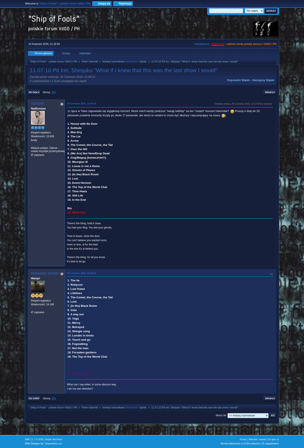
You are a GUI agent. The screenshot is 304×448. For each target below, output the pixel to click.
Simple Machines (53, 439)
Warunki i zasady (257, 439)
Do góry (34, 398)
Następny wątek (263, 80)
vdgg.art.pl (217, 44)
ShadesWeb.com (53, 443)
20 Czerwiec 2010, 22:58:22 (81, 273)
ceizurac (37, 103)
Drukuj (270, 92)
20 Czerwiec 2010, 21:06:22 (81, 103)
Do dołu (34, 92)
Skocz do (221, 415)
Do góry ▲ (273, 439)
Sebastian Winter (44, 273)
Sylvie (142, 61)
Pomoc (243, 439)
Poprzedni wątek (238, 80)
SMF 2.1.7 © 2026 (34, 439)
